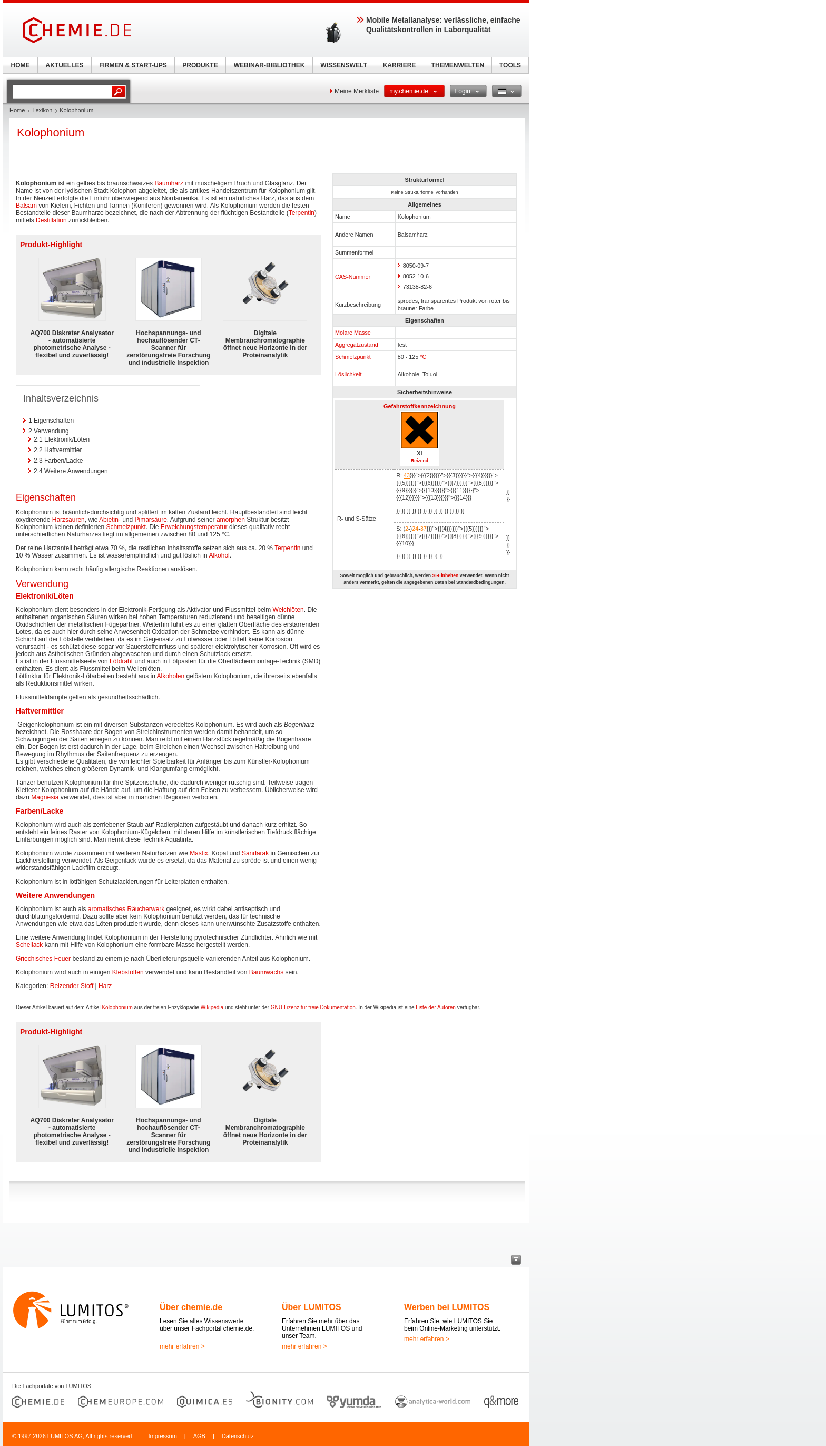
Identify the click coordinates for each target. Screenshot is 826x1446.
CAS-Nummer (352, 276)
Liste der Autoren (436, 1007)
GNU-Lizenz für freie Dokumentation (313, 1007)
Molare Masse (353, 332)
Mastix (199, 853)
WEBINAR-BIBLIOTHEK (269, 65)
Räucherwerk (145, 909)
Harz (105, 986)
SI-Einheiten (445, 575)
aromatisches (106, 909)
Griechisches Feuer (43, 958)
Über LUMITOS (311, 1307)
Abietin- (110, 519)
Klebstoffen (128, 972)
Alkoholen (171, 676)
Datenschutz (238, 1436)
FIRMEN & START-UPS (132, 65)
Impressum (162, 1436)
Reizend (419, 460)
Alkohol (219, 555)
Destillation (51, 220)
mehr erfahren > (182, 1346)
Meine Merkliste (357, 91)
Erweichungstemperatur (194, 527)
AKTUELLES (65, 65)
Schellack (29, 945)
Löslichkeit (348, 374)
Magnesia (44, 797)
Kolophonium (117, 1007)
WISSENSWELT (343, 65)
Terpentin (301, 213)
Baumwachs (266, 972)
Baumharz (168, 183)
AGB (199, 1436)
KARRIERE (399, 65)
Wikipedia (212, 1007)
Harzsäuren (68, 519)
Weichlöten (288, 609)
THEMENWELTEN (457, 65)
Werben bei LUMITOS (446, 1307)
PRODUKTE (200, 65)
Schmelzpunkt (353, 357)
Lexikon (42, 110)
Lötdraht (121, 661)
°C (423, 357)
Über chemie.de (191, 1307)
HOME (20, 65)
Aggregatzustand (356, 344)
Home (17, 110)
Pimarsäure (151, 519)
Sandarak (255, 853)
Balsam (26, 205)
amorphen (231, 519)
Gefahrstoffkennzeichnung (420, 406)
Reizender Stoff (72, 986)
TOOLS (510, 65)
